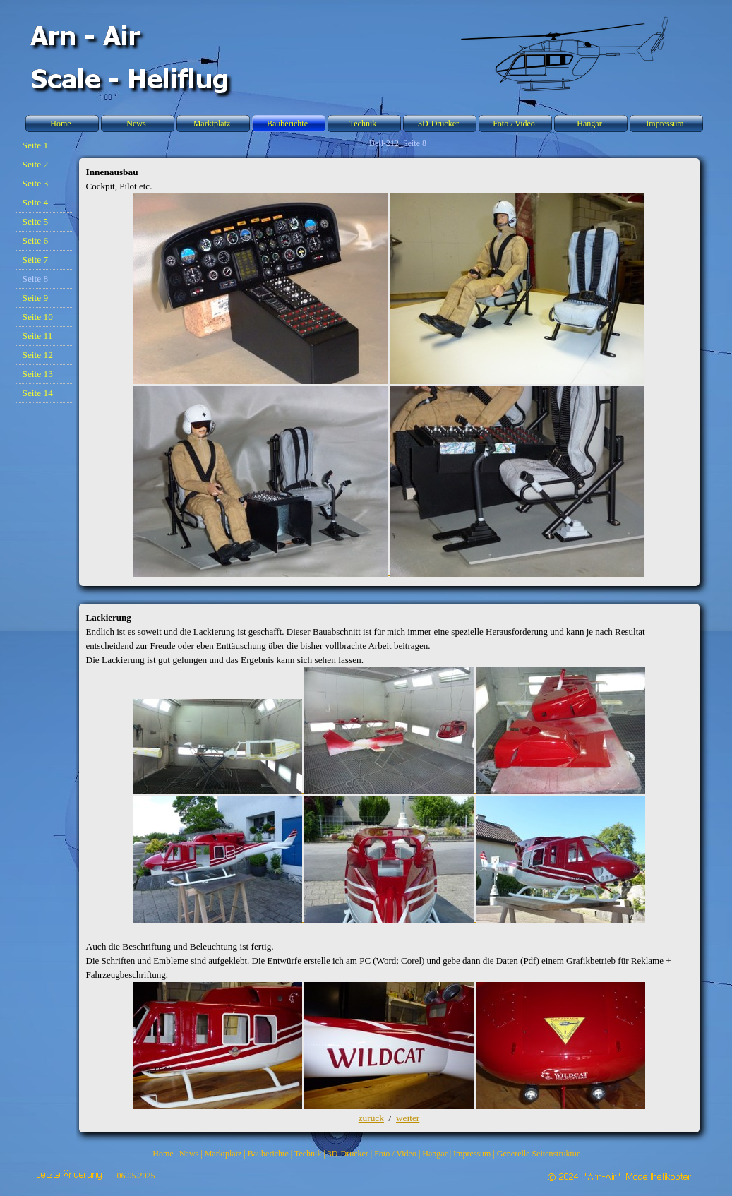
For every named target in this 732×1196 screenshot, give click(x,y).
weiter (407, 1118)
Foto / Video (395, 1154)
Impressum (472, 1154)
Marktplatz (223, 1154)
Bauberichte (268, 1154)
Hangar (434, 1154)
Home (162, 1154)
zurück (371, 1118)
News (188, 1154)
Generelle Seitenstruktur (538, 1154)
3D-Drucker (348, 1154)
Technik (307, 1154)
